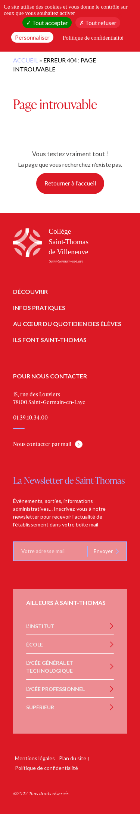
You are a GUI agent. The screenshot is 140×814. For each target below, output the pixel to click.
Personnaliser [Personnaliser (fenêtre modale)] (32, 37)
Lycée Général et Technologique (50, 667)
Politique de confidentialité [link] (93, 38)
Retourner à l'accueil (70, 183)
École (34, 644)
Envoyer (103, 551)
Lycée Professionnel (55, 689)
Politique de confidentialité (46, 768)
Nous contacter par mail (42, 444)
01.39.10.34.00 (30, 417)
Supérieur (40, 707)
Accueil (25, 60)
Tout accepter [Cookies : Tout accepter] (47, 22)
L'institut (40, 626)
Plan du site (72, 758)
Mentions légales (35, 758)
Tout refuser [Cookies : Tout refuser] (97, 22)
